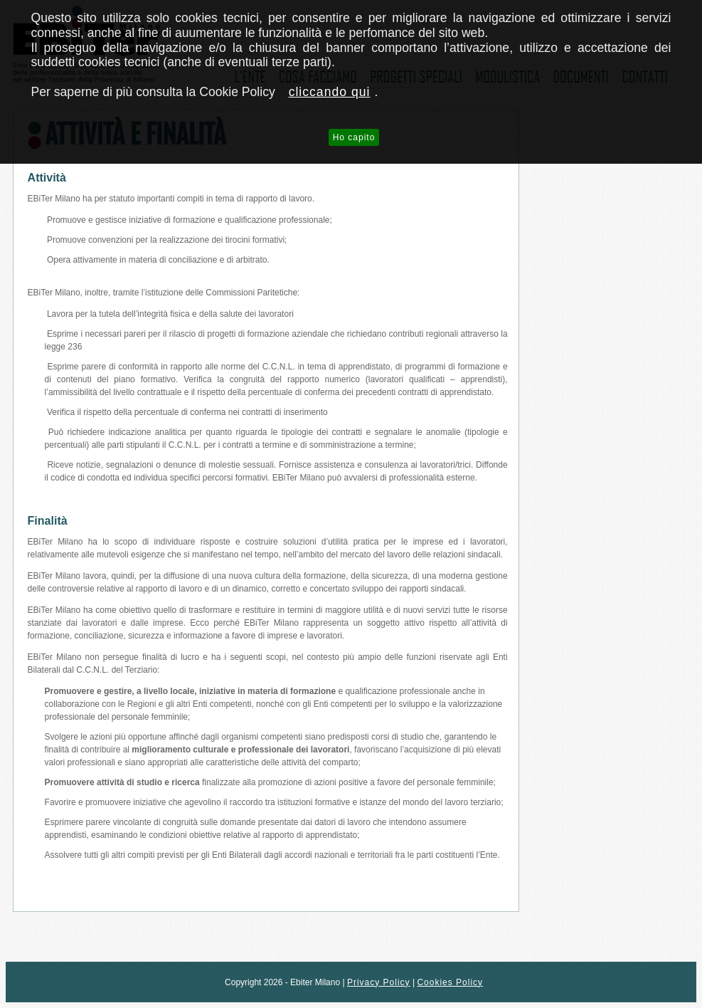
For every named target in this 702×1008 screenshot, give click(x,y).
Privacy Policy (378, 982)
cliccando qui (330, 92)
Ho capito (354, 137)
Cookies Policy (450, 982)
